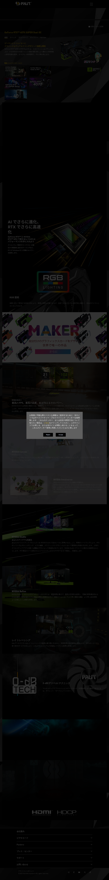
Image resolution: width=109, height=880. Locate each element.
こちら (46, 423)
